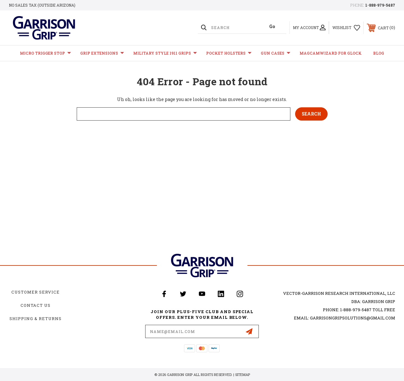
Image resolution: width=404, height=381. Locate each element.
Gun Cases (275, 53)
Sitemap (242, 374)
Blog (378, 53)
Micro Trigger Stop (45, 53)
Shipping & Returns (35, 318)
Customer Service (35, 292)
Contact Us (35, 305)
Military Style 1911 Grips (165, 53)
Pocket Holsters (229, 53)
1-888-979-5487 (380, 5)
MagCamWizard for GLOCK (331, 53)
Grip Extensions (102, 53)
